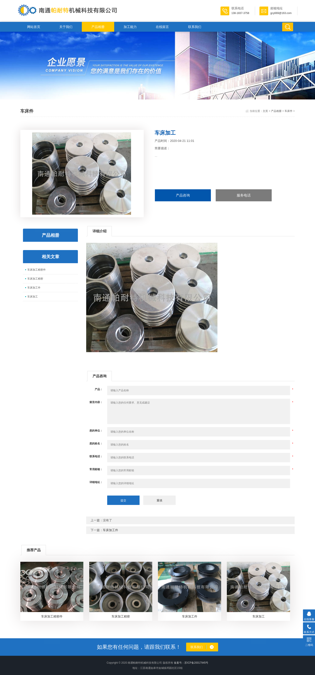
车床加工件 (33, 287)
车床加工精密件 (36, 269)
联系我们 (194, 27)
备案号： (179, 662)
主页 (265, 111)
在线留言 (162, 27)
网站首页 (33, 27)
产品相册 (98, 27)
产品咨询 (183, 195)
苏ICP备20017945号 (196, 662)
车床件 (288, 111)
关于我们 (65, 27)
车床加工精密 (35, 278)
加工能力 (130, 27)
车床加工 (32, 296)
